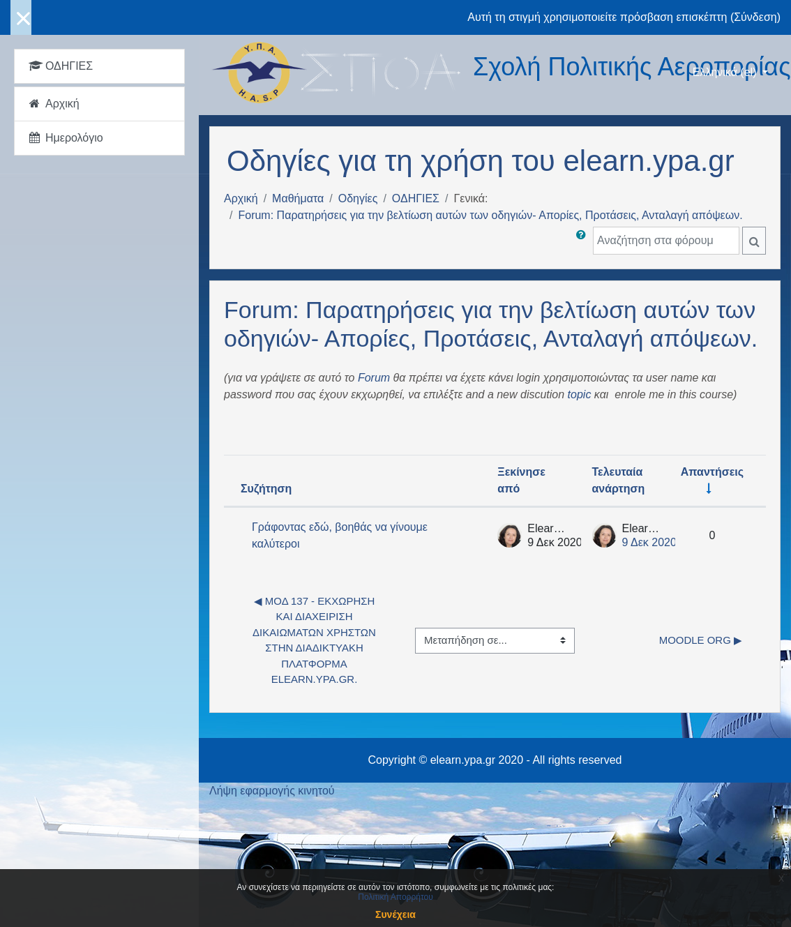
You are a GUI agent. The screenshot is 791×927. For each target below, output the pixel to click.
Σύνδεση (755, 17)
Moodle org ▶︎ (700, 640)
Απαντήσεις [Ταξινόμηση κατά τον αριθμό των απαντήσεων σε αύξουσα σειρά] (712, 472)
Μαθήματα (298, 198)
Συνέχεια (395, 914)
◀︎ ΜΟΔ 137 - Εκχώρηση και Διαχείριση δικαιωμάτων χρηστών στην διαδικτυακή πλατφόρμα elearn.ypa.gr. (316, 640)
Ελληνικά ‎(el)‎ (726, 72)
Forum (374, 378)
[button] (584, 241)
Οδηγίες (358, 198)
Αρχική (241, 198)
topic (580, 394)
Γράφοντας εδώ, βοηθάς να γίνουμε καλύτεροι (340, 535)
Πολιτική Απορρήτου (395, 897)
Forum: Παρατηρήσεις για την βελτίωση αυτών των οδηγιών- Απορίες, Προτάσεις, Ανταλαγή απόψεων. (490, 215)
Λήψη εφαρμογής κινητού (272, 791)
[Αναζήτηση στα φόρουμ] (666, 241)
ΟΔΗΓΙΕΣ (415, 198)
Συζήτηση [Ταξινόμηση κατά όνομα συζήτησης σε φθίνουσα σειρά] (266, 489)
